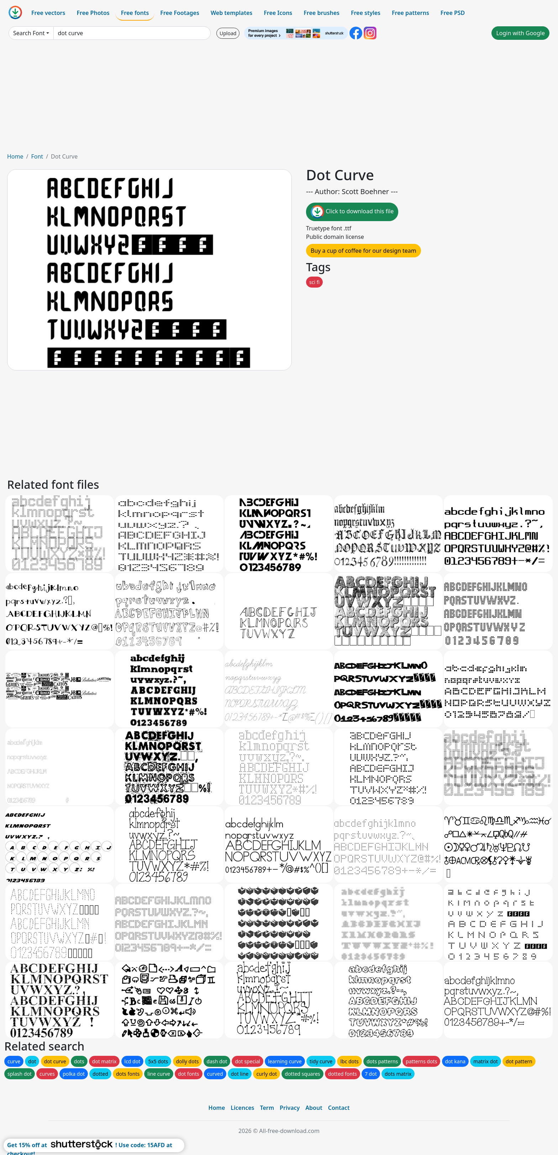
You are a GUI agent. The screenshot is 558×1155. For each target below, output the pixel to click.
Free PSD (453, 13)
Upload (228, 33)
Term (267, 1108)
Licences (242, 1108)
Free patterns (410, 13)
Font (37, 156)
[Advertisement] (279, 99)
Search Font (28, 33)
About (313, 1108)
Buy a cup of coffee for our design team (363, 251)
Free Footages (179, 13)
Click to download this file (352, 212)
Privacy (290, 1108)
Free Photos (93, 13)
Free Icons (278, 13)
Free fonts (135, 13)
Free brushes (321, 13)
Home (15, 156)
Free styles (365, 13)
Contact (339, 1108)
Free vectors (48, 13)
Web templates (231, 13)
